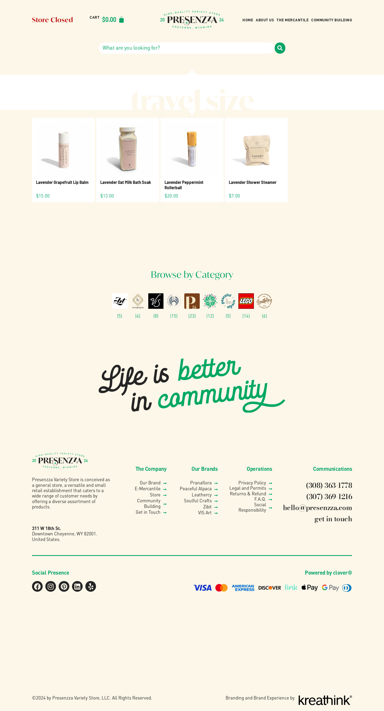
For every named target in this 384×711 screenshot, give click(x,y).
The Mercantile (293, 20)
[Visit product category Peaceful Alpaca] (228, 305)
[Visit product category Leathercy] (264, 305)
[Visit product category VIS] (156, 305)
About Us (265, 20)
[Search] (280, 48)
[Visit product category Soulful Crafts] (174, 305)
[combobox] (187, 48)
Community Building (331, 20)
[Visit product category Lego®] (246, 305)
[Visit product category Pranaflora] (210, 305)
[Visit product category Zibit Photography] (119, 305)
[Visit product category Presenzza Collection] (192, 305)
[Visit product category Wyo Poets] (138, 305)
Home (247, 20)
